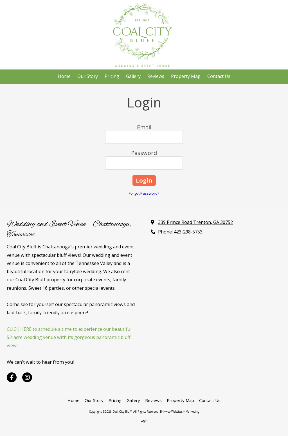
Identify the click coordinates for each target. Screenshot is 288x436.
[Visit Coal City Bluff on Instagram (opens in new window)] (27, 377)
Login (144, 420)
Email (144, 127)
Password (144, 153)
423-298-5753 (188, 232)
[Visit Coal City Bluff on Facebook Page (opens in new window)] (12, 377)
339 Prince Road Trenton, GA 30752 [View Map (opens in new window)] (195, 222)
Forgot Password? (144, 193)
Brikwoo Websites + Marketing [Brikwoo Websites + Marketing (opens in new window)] (179, 411)
